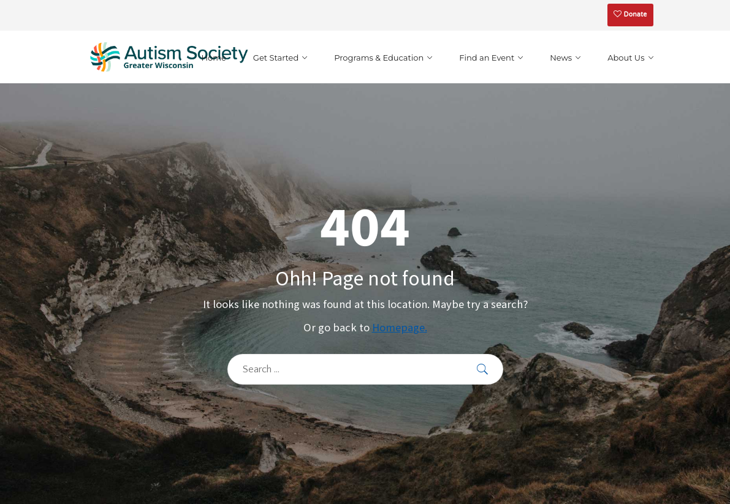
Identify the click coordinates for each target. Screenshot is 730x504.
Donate (630, 15)
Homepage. (399, 327)
